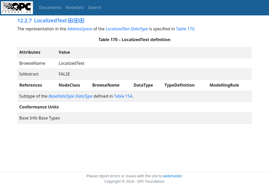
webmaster (172, 175)
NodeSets (75, 7)
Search (94, 7)
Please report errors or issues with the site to (124, 175)
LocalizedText (118, 29)
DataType (139, 29)
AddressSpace (79, 29)
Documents (50, 7)
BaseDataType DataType (71, 96)
